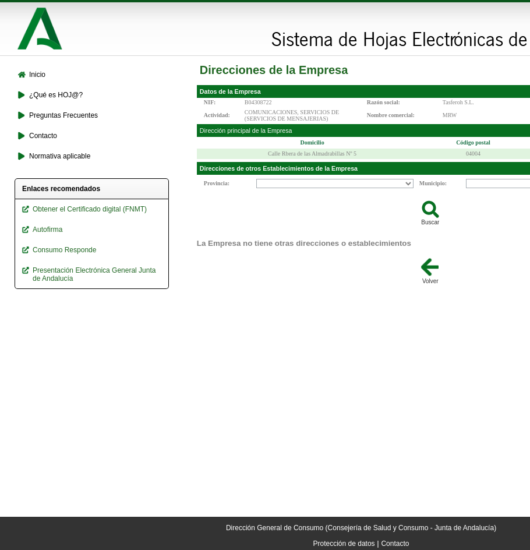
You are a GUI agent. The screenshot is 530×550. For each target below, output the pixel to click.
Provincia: (216, 183)
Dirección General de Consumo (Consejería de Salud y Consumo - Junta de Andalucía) (361, 528)
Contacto (395, 544)
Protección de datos (344, 544)
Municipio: (433, 183)
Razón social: (383, 102)
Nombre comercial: (391, 115)
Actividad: (217, 115)
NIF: (210, 102)
